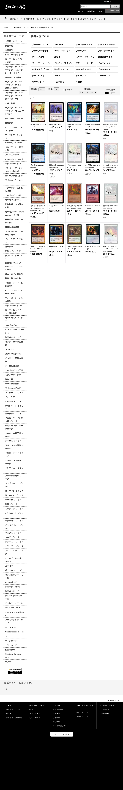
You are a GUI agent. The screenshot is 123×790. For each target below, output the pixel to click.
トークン (9, 636)
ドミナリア (10, 397)
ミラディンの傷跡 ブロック (14, 462)
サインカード (11, 641)
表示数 (34, 89)
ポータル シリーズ (13, 570)
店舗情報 (56, 718)
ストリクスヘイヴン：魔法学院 (13, 311)
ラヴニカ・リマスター (14, 181)
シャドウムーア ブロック (14, 484)
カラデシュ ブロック (14, 414)
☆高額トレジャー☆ (14, 41)
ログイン (79, 11)
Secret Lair (10, 627)
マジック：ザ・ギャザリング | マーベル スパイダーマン (14, 96)
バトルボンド (11, 582)
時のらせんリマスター (14, 319)
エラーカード (11, 645)
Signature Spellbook (15, 613)
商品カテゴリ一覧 (36, 706)
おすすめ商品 (35, 718)
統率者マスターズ (13, 200)
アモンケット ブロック (14, 407)
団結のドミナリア (13, 251)
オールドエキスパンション (14, 559)
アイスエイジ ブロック (14, 552)
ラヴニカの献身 (12, 384)
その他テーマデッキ (14, 603)
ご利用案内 (104, 709)
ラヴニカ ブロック (13, 500)
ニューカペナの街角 (14, 274)
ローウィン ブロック (14, 491)
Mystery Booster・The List (14, 655)
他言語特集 (10, 650)
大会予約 (9, 46)
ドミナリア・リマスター (14, 240)
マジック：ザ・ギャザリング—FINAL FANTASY (15, 111)
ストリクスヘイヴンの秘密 (14, 60)
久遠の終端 (10, 103)
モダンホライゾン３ (14, 164)
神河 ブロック (11, 504)
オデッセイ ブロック (14, 521)
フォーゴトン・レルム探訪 (14, 299)
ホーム (9, 706)
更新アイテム (35, 714)
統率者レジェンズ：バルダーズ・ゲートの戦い (14, 266)
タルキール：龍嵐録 (14, 118)
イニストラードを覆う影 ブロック (14, 419)
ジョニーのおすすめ (14, 55)
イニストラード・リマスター (14, 129)
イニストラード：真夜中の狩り (14, 292)
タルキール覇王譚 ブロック (14, 434)
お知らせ (56, 706)
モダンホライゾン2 (13, 306)
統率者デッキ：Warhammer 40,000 (14, 213)
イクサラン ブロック (14, 402)
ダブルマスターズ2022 (15, 257)
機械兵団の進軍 (12, 227)
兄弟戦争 (9, 247)
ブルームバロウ (12, 155)
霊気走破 (9, 123)
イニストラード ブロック (14, 454)
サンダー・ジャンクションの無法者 (14, 169)
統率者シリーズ (12, 591)
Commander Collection (14, 331)
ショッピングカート (14, 718)
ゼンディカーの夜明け (14, 343)
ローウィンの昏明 (13, 77)
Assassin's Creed (14, 159)
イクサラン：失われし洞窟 (14, 189)
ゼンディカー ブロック (14, 469)
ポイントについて (83, 712)
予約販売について (83, 716)
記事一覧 (56, 714)
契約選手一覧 (58, 709)
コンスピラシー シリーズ (14, 576)
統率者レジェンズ (13, 337)
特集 (31, 709)
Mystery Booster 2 (14, 143)
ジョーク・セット (13, 587)
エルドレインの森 (13, 195)
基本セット (10, 566)
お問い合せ (104, 714)
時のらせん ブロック (14, 495)
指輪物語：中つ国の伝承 (14, 205)
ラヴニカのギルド (13, 388)
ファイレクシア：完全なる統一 (14, 233)
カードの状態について (84, 707)
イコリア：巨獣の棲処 (14, 359)
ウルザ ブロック (12, 537)
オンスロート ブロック (14, 514)
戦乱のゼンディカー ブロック (14, 427)
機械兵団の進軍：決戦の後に (14, 221)
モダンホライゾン (13, 375)
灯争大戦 (9, 379)
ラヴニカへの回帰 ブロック (14, 446)
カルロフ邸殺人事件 (14, 176)
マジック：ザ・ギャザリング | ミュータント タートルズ (14, 70)
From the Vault (12, 608)
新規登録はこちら (94, 11)
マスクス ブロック (13, 533)
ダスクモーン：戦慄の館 (14, 148)
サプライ (9, 662)
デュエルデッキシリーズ (14, 597)
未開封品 (9, 50)
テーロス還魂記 (12, 366)
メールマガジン (59, 726)
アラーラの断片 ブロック (14, 477)
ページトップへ (113, 700)
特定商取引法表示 (107, 706)
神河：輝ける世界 (13, 278)
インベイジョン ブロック (14, 526)
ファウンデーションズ (14, 136)
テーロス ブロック (13, 441)
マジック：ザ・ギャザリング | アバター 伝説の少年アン (14, 85)
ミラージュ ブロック (14, 546)
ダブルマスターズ (13, 354)
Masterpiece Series (15, 632)
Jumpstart (10, 349)
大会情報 (56, 722)
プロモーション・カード (14, 621)
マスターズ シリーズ (14, 393)
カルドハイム (11, 325)
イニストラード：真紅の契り (14, 284)
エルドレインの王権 (14, 370)
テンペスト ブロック (14, 542)
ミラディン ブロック (14, 509)
